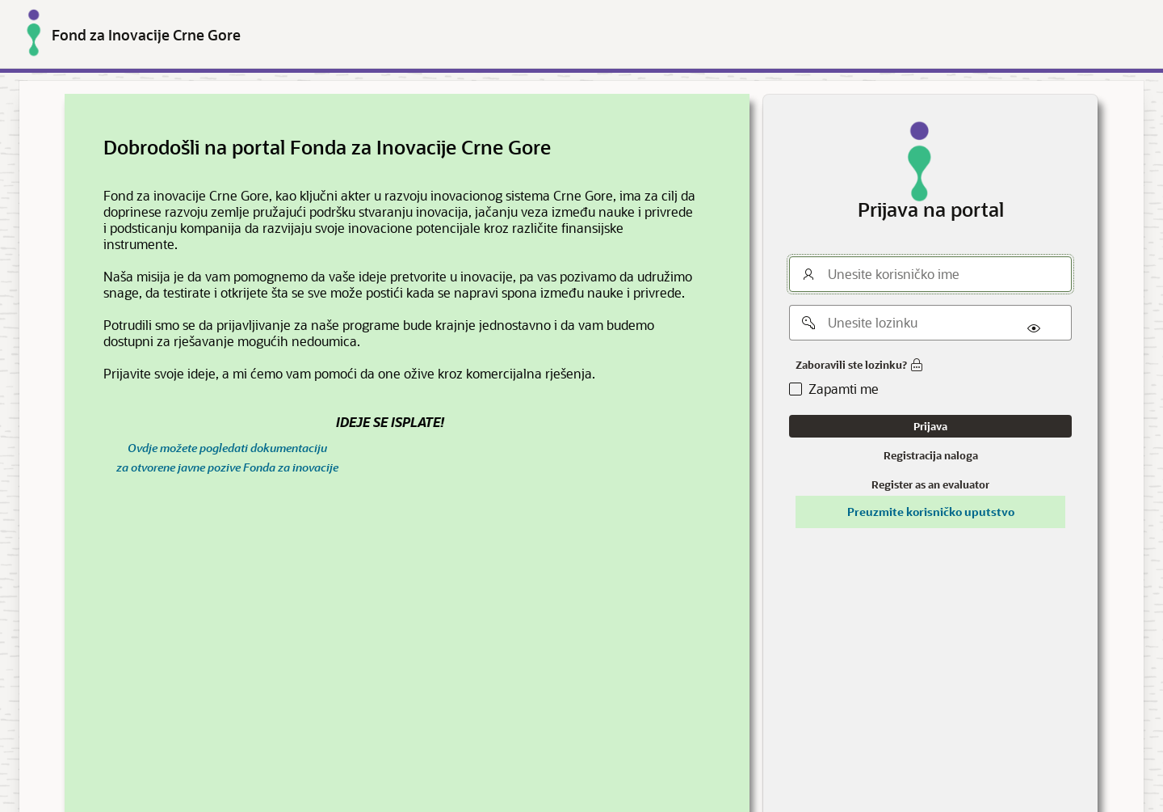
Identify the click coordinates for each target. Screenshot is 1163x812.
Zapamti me (843, 389)
